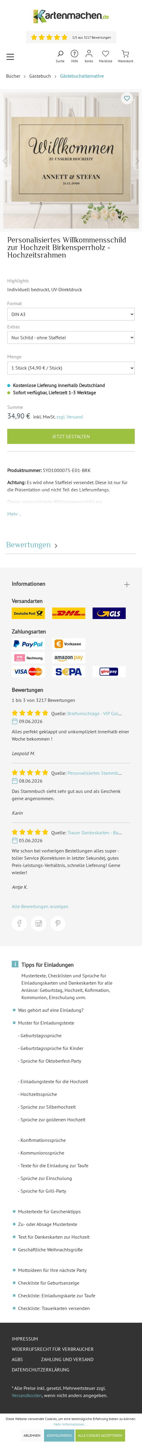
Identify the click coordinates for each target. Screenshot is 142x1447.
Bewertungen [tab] (32, 544)
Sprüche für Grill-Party (43, 1191)
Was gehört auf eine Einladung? (51, 1010)
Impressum (25, 1339)
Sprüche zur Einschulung (46, 1178)
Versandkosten (27, 1395)
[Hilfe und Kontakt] (74, 56)
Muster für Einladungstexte (46, 1023)
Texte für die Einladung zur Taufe (54, 1165)
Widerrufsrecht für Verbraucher (53, 1349)
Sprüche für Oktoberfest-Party (51, 1061)
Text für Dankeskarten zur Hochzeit (54, 1237)
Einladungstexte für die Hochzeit (54, 1081)
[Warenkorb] (125, 56)
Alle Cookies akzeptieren (100, 1435)
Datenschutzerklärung (40, 1370)
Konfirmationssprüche (43, 1140)
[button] (14, 514)
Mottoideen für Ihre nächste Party (52, 1270)
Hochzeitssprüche (39, 1094)
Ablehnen (32, 1435)
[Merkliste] (105, 56)
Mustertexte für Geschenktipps (49, 1211)
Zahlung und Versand (67, 1359)
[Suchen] (60, 56)
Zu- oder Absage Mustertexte (47, 1224)
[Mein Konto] (89, 56)
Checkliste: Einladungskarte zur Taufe (56, 1295)
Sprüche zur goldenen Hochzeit (53, 1119)
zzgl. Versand (69, 417)
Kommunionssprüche (42, 1153)
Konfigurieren (59, 1435)
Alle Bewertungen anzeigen (40, 906)
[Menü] (10, 57)
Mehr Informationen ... (71, 1424)
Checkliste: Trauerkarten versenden (54, 1308)
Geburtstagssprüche (41, 1035)
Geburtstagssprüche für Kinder (52, 1048)
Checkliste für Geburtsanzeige (48, 1283)
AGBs (17, 1359)
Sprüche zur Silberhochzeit (48, 1107)
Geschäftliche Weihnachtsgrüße (50, 1250)
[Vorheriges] (4, 160)
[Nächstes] (137, 160)
